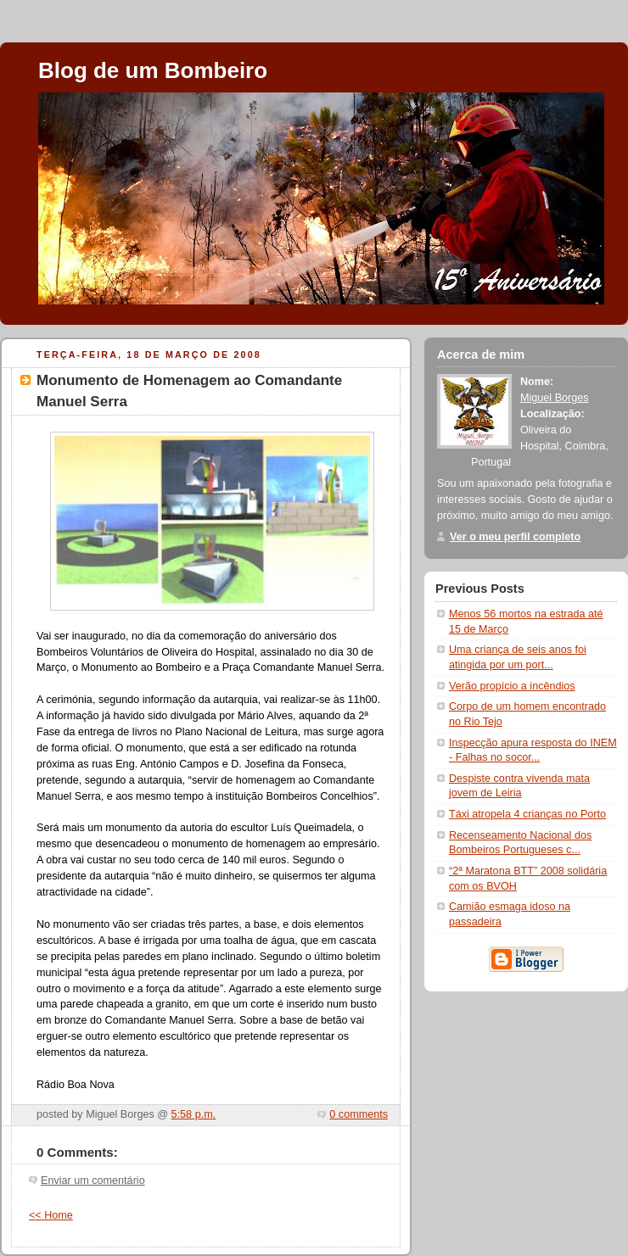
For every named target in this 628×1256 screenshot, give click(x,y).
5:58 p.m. (193, 1114)
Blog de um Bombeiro (152, 70)
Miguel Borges (554, 398)
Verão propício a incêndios (512, 686)
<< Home (51, 1215)
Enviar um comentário (93, 1180)
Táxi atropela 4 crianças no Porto (527, 814)
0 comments (358, 1114)
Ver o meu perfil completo (515, 537)
